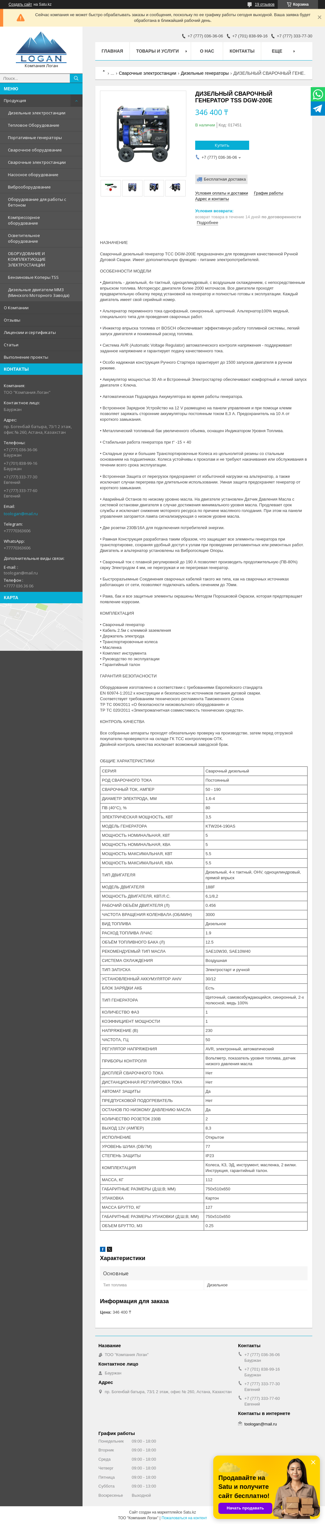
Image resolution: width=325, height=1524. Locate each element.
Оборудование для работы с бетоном (37, 202)
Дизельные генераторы (205, 73)
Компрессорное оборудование (24, 220)
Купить (222, 145)
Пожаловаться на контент (184, 1518)
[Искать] (76, 78)
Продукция (15, 100)
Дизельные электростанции (36, 113)
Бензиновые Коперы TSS (33, 277)
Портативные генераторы (35, 137)
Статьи (11, 345)
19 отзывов (265, 4)
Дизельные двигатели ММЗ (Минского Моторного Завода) (38, 292)
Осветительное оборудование (24, 238)
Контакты (241, 51)
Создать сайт (20, 4)
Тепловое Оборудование (33, 125)
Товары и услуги (157, 51)
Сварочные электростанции (37, 162)
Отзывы (12, 320)
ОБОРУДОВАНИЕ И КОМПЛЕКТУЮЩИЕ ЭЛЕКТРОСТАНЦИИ (27, 259)
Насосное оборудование (33, 174)
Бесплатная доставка (225, 179)
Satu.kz (189, 1512)
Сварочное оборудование (35, 150)
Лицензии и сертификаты (30, 332)
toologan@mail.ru (21, 513)
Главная (112, 51)
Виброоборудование (29, 187)
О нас (207, 51)
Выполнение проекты (26, 357)
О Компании (16, 308)
